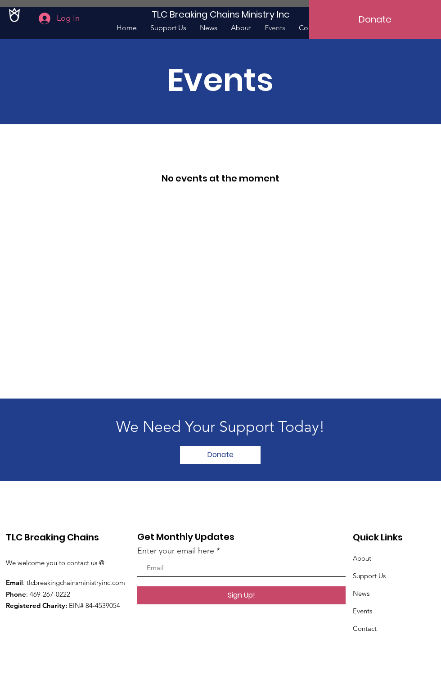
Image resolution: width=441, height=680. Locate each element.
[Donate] (375, 19)
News (361, 593)
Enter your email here (175, 551)
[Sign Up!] (241, 595)
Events (362, 611)
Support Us (369, 575)
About (362, 558)
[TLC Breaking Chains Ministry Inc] (220, 14)
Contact (365, 628)
